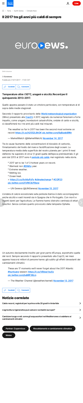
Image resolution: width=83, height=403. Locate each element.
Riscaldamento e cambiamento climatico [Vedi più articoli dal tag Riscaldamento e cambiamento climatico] (52, 328)
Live (77, 3)
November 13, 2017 (63, 280)
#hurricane (13, 271)
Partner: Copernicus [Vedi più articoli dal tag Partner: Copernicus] (15, 328)
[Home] (3, 11)
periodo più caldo (41, 157)
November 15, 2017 (48, 188)
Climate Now (32, 11)
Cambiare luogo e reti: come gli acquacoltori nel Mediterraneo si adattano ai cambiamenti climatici (36, 317)
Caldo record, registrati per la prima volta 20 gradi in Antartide (30, 303)
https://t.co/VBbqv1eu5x (41, 271)
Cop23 (28, 117)
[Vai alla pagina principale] (10, 3)
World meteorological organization (59, 113)
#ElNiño (28, 166)
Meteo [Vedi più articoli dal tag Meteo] (9, 335)
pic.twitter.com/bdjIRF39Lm (22, 275)
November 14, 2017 (53, 138)
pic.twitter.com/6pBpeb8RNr (57, 132)
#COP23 (57, 179)
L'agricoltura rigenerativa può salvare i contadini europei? (28, 310)
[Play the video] (41, 45)
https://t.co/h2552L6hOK (28, 132)
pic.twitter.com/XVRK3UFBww (23, 182)
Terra (9, 11)
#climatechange (43, 179)
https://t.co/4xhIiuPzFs (22, 179)
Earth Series (19, 11)
